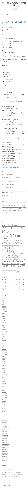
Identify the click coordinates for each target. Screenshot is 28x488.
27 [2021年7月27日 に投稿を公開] (5, 288)
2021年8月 (4, 401)
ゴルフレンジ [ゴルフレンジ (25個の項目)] (5, 245)
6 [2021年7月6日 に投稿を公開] (5, 282)
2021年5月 (4, 406)
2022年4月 (4, 386)
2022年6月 (4, 383)
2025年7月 (4, 316)
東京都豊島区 (5, 458)
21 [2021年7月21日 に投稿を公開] (9, 286)
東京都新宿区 (5, 438)
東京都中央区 (5, 422)
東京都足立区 (5, 460)
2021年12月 (4, 393)
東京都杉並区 (5, 440)
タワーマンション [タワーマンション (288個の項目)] (8, 246)
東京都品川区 (10, 205)
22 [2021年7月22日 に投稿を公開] (12, 286)
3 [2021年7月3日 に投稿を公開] (19, 281)
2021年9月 (4, 399)
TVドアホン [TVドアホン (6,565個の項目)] (7, 231)
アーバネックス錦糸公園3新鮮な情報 (10, 476)
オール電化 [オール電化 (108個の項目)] (18, 241)
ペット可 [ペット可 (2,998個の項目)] (6, 255)
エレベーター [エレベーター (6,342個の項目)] (8, 238)
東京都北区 (4, 426)
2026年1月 (4, 306)
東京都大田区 (5, 435)
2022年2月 (4, 390)
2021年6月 (4, 404)
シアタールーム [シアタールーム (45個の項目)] (12, 245)
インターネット (18, 207)
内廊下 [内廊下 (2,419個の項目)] (17, 257)
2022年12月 (4, 372)
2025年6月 (4, 318)
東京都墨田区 (5, 433)
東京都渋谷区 (5, 447)
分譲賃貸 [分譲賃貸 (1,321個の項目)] (5, 259)
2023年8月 (4, 358)
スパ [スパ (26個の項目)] (18, 245)
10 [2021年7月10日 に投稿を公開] (19, 282)
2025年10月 (4, 311)
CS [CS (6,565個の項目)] (23, 225)
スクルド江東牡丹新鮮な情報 (8, 471)
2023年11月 (4, 352)
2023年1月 (4, 370)
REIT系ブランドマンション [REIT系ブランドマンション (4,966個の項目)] (13, 228)
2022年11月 (4, 374)
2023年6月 (4, 361)
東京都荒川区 (5, 454)
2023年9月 (4, 356)
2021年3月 (4, 410)
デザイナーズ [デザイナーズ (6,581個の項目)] (8, 248)
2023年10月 (4, 354)
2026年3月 (4, 302)
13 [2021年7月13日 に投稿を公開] (5, 284)
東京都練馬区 (5, 453)
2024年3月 (4, 345)
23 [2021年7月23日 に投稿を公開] (16, 286)
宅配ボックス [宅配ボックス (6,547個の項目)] (17, 261)
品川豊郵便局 (5, 158)
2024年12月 (4, 329)
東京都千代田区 (5, 428)
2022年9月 (4, 377)
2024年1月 (4, 349)
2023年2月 (4, 368)
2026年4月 (4, 300)
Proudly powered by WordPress (8, 485)
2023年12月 (4, 350)
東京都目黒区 (5, 451)
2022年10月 (4, 376)
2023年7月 (4, 359)
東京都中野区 (5, 424)
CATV (19, 205)
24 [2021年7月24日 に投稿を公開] (19, 286)
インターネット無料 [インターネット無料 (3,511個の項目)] (11, 236)
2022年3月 (4, 388)
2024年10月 (4, 333)
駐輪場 (18, 210)
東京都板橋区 (5, 442)
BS (16, 205)
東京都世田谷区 (5, 420)
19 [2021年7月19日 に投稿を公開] (2, 286)
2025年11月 (4, 309)
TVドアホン (12, 207)
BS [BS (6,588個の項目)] (14, 225)
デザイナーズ (14, 208)
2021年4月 (4, 408)
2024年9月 (4, 334)
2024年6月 (4, 340)
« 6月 (3, 290)
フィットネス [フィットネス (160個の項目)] (17, 254)
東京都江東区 (5, 445)
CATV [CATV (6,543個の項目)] (19, 225)
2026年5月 (4, 298)
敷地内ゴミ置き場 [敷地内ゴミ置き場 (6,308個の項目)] (10, 263)
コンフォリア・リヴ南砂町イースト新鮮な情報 (12, 474)
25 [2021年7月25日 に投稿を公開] (23, 286)
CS (21, 205)
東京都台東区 (5, 429)
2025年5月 (4, 320)
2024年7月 (4, 338)
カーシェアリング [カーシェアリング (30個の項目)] (6, 242)
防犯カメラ (10, 210)
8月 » (23, 290)
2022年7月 (4, 381)
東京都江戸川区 (5, 444)
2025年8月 (4, 315)
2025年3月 (4, 324)
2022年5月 (4, 385)
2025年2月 (4, 325)
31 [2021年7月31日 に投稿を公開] (19, 288)
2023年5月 (4, 363)
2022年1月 (4, 392)
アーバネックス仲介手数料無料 (14, 4)
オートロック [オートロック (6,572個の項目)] (8, 240)
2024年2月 (4, 347)
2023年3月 (4, 367)
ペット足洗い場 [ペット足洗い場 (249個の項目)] (15, 256)
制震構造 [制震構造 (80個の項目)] (12, 259)
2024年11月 (4, 331)
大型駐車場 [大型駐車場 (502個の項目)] (6, 261)
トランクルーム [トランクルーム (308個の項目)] (7, 250)
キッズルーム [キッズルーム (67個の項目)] (15, 242)
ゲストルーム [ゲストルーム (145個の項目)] (6, 244)
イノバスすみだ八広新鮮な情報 (8, 469)
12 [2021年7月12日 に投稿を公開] (2, 284)
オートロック (8, 208)
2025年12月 (4, 307)
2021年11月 (4, 395)
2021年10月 (4, 397)
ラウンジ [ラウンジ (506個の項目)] (5, 257)
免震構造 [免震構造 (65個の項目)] (11, 257)
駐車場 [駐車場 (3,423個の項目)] (16, 265)
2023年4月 (4, 365)
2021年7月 (4, 402)
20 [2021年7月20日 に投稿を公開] (5, 286)
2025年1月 (4, 327)
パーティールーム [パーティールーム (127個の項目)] (7, 254)
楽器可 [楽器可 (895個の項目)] (22, 263)
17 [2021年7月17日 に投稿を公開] (19, 284)
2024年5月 (4, 342)
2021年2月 (4, 411)
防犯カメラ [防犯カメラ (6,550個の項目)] (7, 265)
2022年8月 (4, 379)
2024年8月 (4, 336)
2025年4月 (4, 322)
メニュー (14, 9)
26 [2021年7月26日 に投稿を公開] (2, 288)
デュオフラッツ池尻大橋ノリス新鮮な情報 (11, 472)
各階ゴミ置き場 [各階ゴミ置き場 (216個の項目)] (20, 259)
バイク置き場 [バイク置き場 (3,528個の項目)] (8, 251)
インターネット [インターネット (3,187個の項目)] (9, 234)
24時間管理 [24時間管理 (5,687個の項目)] (7, 225)
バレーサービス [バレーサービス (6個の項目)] (18, 252)
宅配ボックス (21, 208)
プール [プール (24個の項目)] (23, 253)
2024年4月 (4, 343)
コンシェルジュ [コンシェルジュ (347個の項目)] (16, 243)
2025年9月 (4, 313)
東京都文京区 (5, 437)
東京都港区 (4, 449)
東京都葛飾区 (5, 456)
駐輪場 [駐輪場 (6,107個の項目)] (23, 265)
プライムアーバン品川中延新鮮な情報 (14, 23)
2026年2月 (4, 304)
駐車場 (14, 210)
